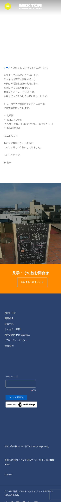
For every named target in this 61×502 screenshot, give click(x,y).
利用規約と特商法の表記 (17, 334)
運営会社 (9, 345)
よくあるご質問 (12, 329)
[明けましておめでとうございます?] (30, 244)
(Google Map (42, 446)
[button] (8, 6)
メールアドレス (12, 377)
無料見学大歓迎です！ (32, 282)
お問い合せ (10, 312)
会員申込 (9, 323)
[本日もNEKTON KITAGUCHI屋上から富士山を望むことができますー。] (30, 203)
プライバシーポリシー (16, 340)
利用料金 (9, 318)
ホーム (7, 67)
